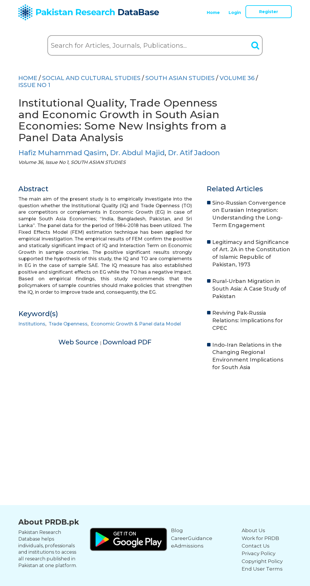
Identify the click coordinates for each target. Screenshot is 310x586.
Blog (177, 530)
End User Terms (262, 569)
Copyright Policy (262, 561)
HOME (27, 78)
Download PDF (127, 342)
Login (235, 12)
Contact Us (256, 546)
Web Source (79, 342)
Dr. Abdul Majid (137, 152)
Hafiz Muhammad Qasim (62, 152)
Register (268, 11)
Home (213, 12)
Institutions (31, 324)
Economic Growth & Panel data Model (136, 324)
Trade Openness (68, 324)
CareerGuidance (191, 538)
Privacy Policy (258, 553)
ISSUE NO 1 (34, 85)
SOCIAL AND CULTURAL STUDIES (91, 78)
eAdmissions (187, 546)
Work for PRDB (260, 538)
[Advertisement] (155, 420)
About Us (253, 530)
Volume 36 (237, 78)
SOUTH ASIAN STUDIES (180, 78)
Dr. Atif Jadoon (194, 152)
